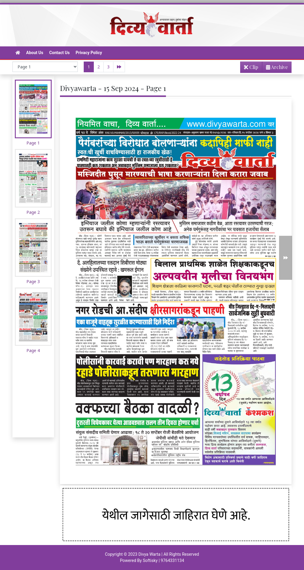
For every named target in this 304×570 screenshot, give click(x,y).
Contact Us (59, 52)
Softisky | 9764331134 (163, 560)
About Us (34, 52)
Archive (275, 68)
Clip (251, 67)
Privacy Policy (89, 52)
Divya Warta (149, 554)
